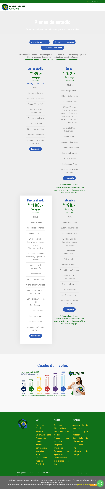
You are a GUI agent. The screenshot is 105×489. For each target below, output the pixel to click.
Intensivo (39, 444)
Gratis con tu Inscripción (52, 47)
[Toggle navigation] (101, 7)
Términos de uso (60, 457)
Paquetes (39, 461)
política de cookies (83, 484)
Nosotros (58, 425)
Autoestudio (41, 425)
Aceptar (93, 484)
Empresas (76, 448)
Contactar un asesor (39, 42)
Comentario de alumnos (64, 42)
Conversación (41, 448)
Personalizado (41, 431)
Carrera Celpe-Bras (43, 435)
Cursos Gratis (41, 457)
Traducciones (77, 444)
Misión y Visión (60, 428)
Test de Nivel (41, 464)
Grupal (38, 428)
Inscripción (35, 149)
